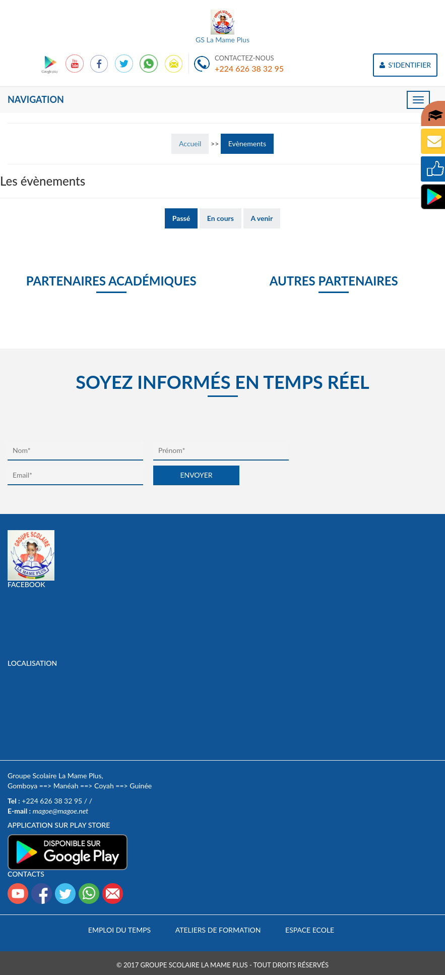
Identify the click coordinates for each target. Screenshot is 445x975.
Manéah (66, 785)
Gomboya (22, 785)
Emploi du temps (119, 930)
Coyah (104, 785)
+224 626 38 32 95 (249, 68)
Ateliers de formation (218, 930)
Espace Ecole (309, 930)
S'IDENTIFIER (405, 65)
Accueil (190, 143)
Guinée (141, 785)
